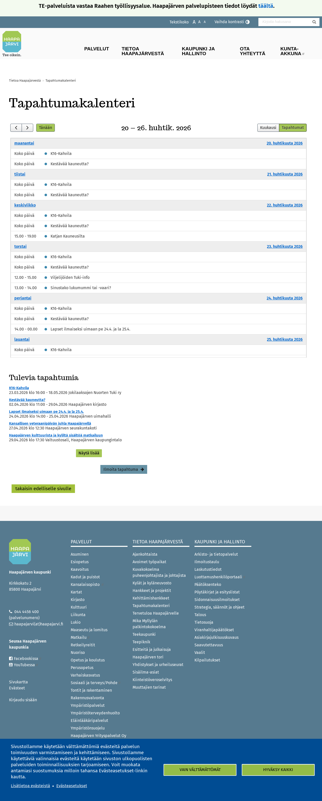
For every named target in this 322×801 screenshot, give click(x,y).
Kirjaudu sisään (23, 699)
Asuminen (80, 554)
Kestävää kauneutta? (70, 163)
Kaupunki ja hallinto (198, 51)
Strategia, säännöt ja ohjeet (219, 607)
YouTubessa (26, 664)
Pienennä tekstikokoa (202, 21)
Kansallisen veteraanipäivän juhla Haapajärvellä (50, 423)
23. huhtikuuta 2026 (285, 246)
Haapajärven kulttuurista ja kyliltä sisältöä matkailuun (56, 435)
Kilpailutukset (207, 660)
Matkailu (80, 637)
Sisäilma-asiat (146, 672)
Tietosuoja (203, 622)
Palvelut (96, 48)
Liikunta (78, 614)
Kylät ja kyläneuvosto (152, 583)
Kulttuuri (79, 607)
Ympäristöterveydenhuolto (95, 713)
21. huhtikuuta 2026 (285, 174)
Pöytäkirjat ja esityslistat (217, 592)
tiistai (19, 174)
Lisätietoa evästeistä (30, 785)
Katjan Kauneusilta (68, 236)
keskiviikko (25, 205)
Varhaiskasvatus (85, 675)
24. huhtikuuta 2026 (285, 298)
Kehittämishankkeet (151, 598)
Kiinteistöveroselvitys (152, 679)
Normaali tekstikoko (197, 21)
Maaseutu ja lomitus (89, 629)
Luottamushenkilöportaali (220, 577)
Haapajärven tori (148, 657)
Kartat (76, 592)
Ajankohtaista (145, 554)
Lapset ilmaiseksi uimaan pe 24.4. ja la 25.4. (90, 329)
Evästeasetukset (71, 785)
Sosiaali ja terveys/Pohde (96, 682)
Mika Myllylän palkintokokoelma (149, 623)
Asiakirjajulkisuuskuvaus (216, 637)
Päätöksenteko (207, 584)
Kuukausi (268, 127)
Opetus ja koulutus (88, 660)
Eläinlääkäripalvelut (89, 720)
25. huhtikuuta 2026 (285, 339)
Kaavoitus (80, 569)
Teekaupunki (144, 634)
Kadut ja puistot (85, 577)
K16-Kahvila (61, 153)
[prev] (16, 128)
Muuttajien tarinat (149, 687)
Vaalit (199, 652)
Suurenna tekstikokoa (191, 21)
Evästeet (17, 688)
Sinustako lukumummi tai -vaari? (81, 287)
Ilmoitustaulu (206, 561)
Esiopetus (80, 561)
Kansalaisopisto (87, 584)
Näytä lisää (88, 453)
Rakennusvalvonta (87, 697)
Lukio (75, 622)
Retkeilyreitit (83, 645)
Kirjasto (78, 599)
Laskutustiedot (208, 569)
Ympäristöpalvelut (88, 705)
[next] (27, 128)
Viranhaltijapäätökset (214, 629)
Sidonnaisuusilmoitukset (217, 599)
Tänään (45, 127)
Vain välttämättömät (200, 769)
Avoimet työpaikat (149, 561)
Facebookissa (28, 658)
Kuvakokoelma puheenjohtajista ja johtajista (159, 572)
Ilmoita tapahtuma (120, 469)
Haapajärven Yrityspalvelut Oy (98, 735)
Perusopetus (82, 667)
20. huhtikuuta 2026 (285, 143)
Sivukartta (18, 682)
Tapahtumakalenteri (151, 605)
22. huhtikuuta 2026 (285, 205)
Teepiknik (141, 642)
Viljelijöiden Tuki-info (70, 277)
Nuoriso (78, 652)
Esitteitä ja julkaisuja (152, 649)
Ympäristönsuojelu (88, 728)
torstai (20, 246)
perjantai (22, 298)
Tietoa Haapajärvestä (143, 51)
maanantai (24, 143)
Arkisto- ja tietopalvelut (216, 554)
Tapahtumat (293, 127)
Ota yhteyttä (252, 51)
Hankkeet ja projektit (152, 590)
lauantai (22, 339)
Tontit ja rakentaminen (91, 690)
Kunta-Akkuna (292, 51)
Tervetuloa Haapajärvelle (156, 613)
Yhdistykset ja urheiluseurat (158, 664)
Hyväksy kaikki (278, 769)
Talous (200, 614)
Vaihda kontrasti (229, 21)
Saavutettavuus (208, 645)
